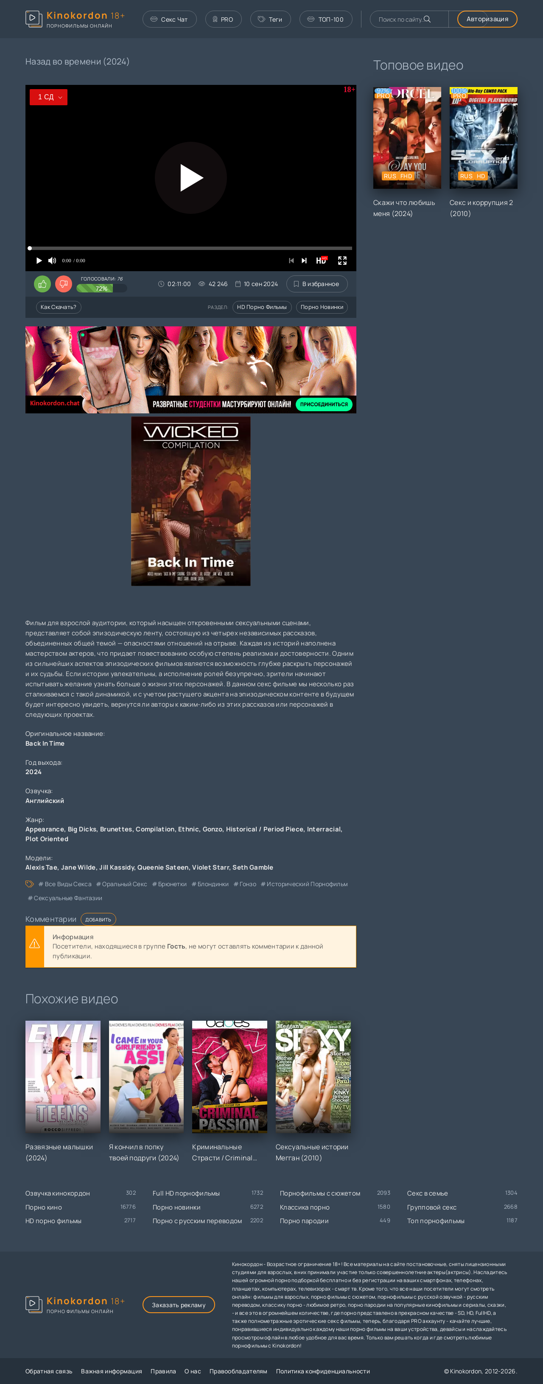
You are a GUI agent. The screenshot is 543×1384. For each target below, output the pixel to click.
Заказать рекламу (179, 1305)
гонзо (248, 884)
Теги (270, 19)
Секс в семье (427, 1193)
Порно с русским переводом (197, 1220)
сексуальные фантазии (68, 898)
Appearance (44, 829)
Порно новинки (322, 307)
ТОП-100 (325, 19)
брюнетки (172, 884)
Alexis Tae (41, 867)
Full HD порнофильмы (186, 1193)
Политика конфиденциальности (323, 1371)
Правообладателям (239, 1371)
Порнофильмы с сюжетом (320, 1193)
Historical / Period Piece (265, 829)
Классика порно (305, 1207)
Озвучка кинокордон (57, 1193)
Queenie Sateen (162, 867)
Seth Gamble (252, 867)
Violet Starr (210, 867)
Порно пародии (304, 1220)
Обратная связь (49, 1371)
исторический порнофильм (307, 884)
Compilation (155, 829)
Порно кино (43, 1207)
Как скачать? (59, 307)
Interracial (324, 829)
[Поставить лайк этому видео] (42, 283)
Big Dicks (82, 829)
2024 (33, 771)
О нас (193, 1371)
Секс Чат (169, 19)
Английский (44, 800)
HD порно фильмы (262, 307)
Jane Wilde (78, 867)
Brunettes (116, 829)
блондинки (213, 884)
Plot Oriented (46, 838)
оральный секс (124, 884)
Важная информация (111, 1371)
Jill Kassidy (116, 867)
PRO (223, 19)
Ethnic (188, 829)
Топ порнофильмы (436, 1220)
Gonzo (213, 829)
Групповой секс (431, 1207)
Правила (163, 1371)
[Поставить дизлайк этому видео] (63, 283)
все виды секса (68, 884)
